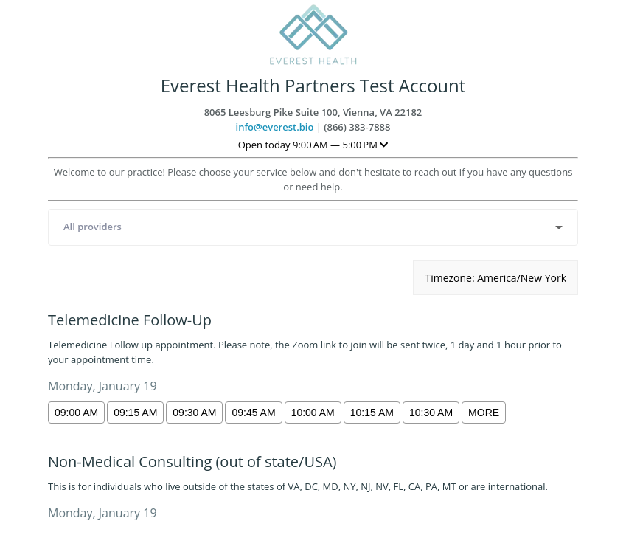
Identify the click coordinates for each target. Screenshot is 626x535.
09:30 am (194, 412)
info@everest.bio (275, 127)
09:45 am (253, 412)
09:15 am (135, 412)
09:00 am (76, 412)
